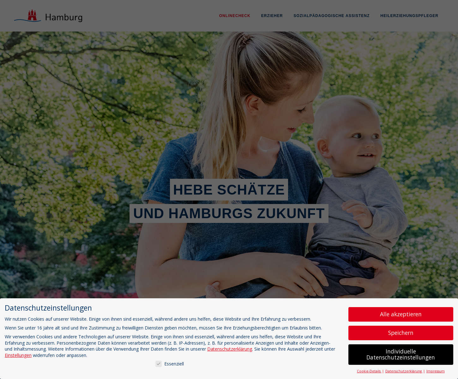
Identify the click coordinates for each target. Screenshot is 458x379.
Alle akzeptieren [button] (401, 314)
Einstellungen (18, 355)
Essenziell (169, 364)
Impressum (435, 371)
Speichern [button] (400, 332)
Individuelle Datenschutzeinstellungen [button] (400, 354)
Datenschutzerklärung (229, 349)
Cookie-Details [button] (369, 371)
